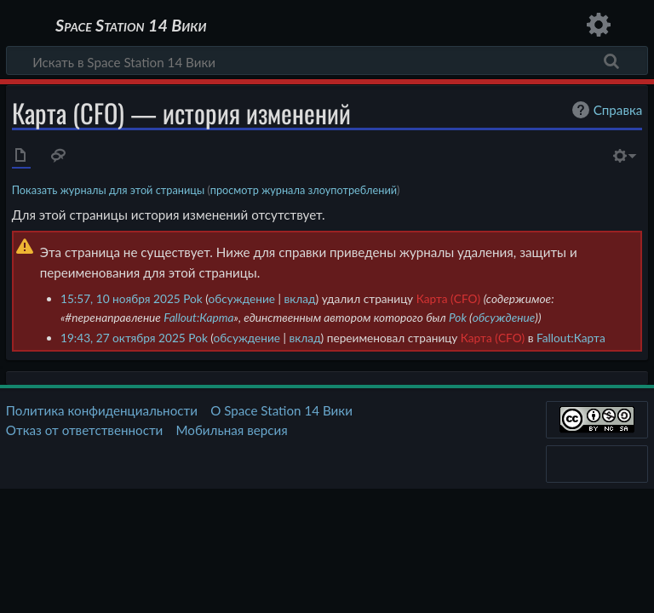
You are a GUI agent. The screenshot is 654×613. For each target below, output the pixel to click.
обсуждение (242, 298)
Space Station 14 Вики (130, 25)
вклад (299, 298)
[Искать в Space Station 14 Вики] (327, 60)
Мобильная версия (232, 430)
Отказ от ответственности (84, 430)
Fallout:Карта (198, 317)
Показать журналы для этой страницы (108, 190)
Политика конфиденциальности (102, 410)
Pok (458, 317)
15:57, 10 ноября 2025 (120, 298)
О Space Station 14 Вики (281, 410)
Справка (605, 109)
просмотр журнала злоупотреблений (303, 190)
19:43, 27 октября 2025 (123, 337)
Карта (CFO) (448, 298)
